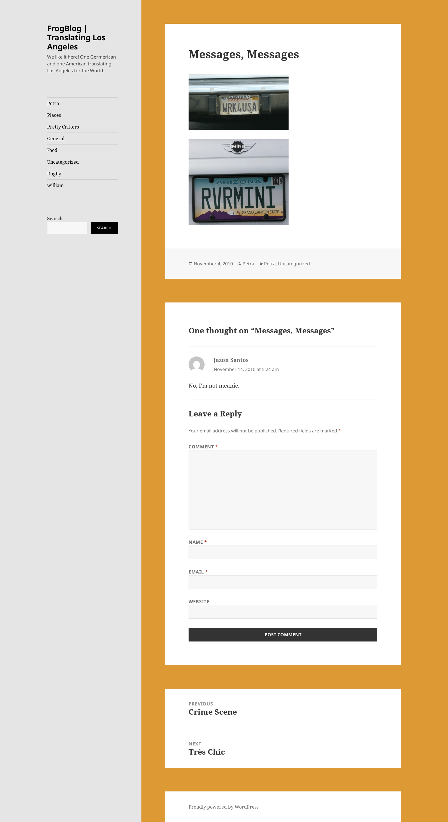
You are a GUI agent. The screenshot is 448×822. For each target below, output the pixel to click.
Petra (53, 103)
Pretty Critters (63, 127)
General (56, 138)
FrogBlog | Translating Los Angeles (76, 37)
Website (199, 601)
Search (55, 218)
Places (54, 115)
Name (198, 542)
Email (198, 572)
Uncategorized (63, 162)
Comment (203, 447)
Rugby (54, 174)
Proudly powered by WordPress (224, 807)
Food (52, 150)
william (55, 185)
